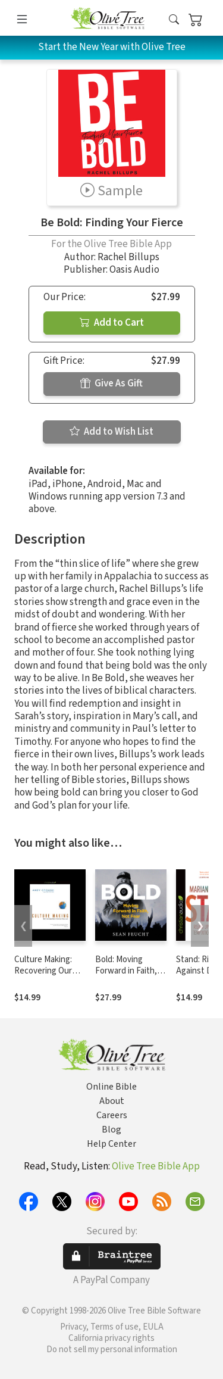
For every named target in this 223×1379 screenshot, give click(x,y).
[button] (174, 20)
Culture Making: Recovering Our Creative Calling (43, 970)
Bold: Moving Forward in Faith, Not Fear (126, 970)
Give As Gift (111, 383)
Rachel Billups (128, 257)
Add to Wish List (111, 432)
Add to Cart (112, 323)
